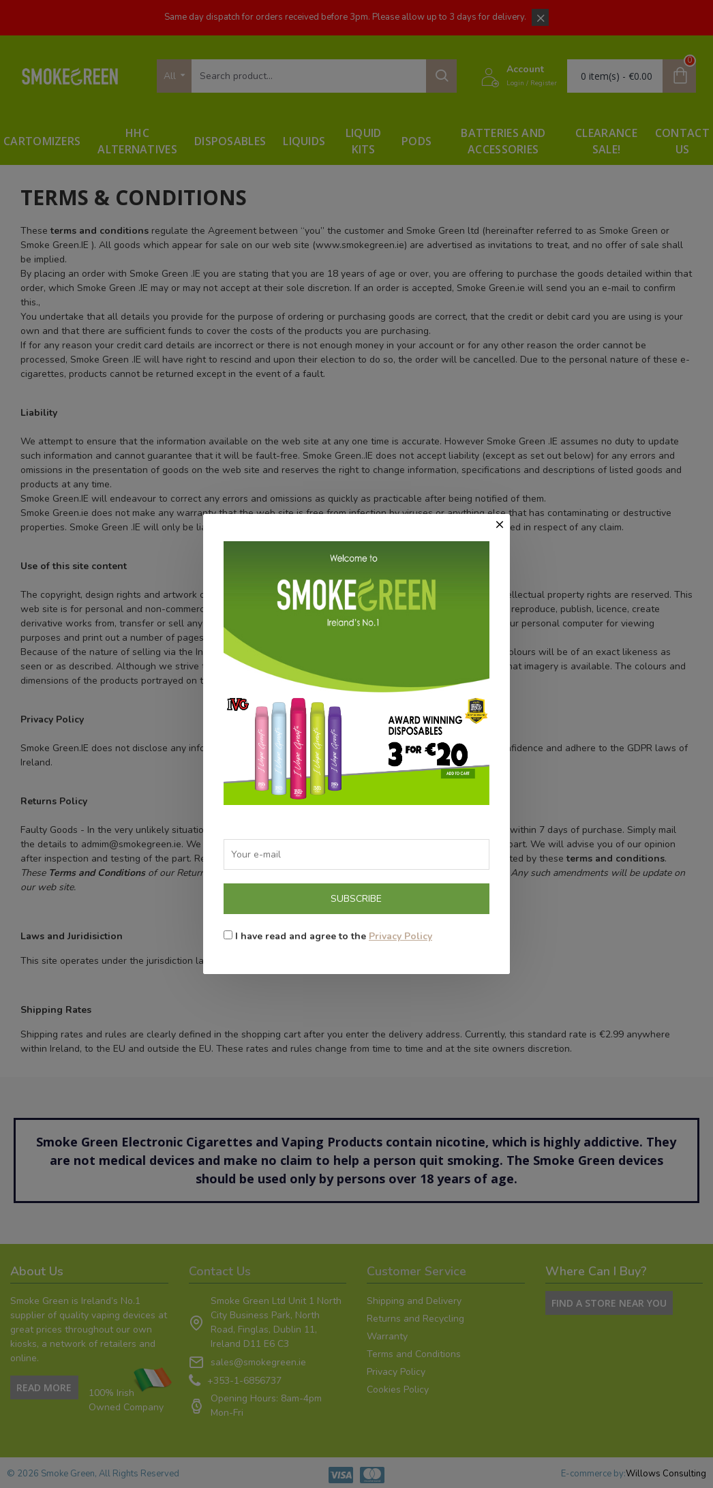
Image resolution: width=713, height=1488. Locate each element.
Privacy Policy (400, 936)
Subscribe (356, 898)
